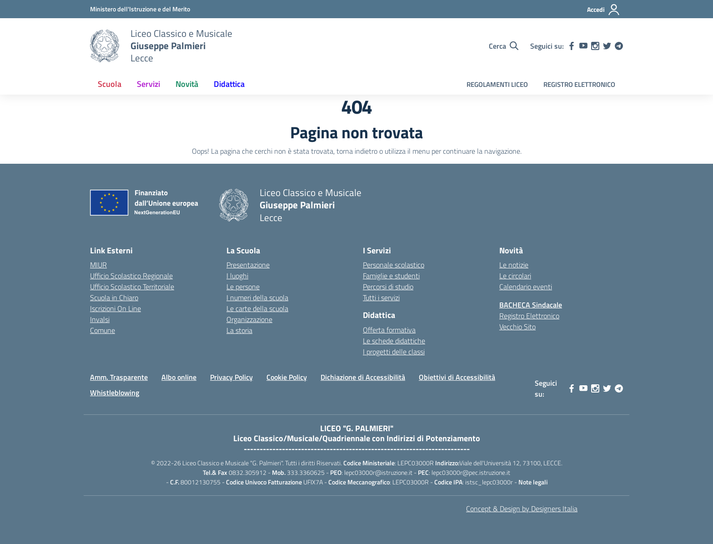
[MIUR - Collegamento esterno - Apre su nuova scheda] (140, 9)
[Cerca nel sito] (503, 46)
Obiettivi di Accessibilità (457, 377)
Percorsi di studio (388, 286)
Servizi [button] (148, 84)
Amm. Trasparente (119, 377)
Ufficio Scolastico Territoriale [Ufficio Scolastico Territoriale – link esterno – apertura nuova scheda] (132, 286)
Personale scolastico (393, 264)
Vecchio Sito (517, 326)
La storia (239, 330)
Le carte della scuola (257, 308)
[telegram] (619, 46)
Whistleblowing (114, 392)
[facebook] (571, 46)
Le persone (243, 286)
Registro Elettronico (529, 315)
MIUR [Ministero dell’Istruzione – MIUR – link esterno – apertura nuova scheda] (98, 264)
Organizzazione (249, 319)
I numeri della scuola (257, 297)
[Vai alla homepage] (104, 46)
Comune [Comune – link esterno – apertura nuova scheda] (102, 330)
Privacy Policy (231, 377)
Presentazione (248, 264)
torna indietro (356, 151)
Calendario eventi (525, 286)
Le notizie (513, 264)
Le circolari (515, 275)
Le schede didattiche (394, 340)
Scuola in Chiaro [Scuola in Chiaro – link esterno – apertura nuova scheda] (114, 297)
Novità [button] (187, 84)
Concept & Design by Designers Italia (521, 508)
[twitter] (607, 46)
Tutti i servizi (381, 297)
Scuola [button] (109, 84)
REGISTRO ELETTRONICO (579, 84)
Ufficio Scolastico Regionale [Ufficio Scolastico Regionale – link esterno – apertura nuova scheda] (131, 275)
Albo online (178, 377)
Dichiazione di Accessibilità (363, 377)
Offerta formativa (389, 329)
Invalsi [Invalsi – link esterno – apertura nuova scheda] (100, 319)
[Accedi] (603, 9)
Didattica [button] (229, 84)
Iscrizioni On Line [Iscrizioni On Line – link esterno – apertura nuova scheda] (115, 308)
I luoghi (237, 275)
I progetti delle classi (394, 351)
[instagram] (595, 46)
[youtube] (583, 46)
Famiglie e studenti (391, 275)
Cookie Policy (286, 377)
